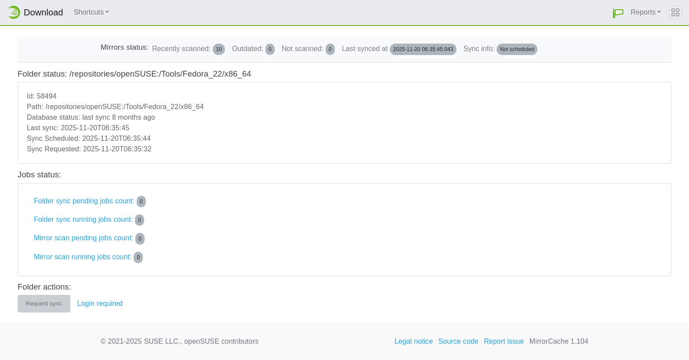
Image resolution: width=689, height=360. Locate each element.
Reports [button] (643, 12)
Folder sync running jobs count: (89, 220)
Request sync (44, 303)
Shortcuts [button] (89, 12)
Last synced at (399, 49)
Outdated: (253, 49)
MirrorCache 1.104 (558, 341)
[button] (618, 13)
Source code (459, 341)
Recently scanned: (188, 49)
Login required (100, 303)
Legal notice (414, 341)
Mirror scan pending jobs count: (89, 238)
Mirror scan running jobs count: (88, 257)
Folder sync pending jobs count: (90, 201)
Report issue (504, 341)
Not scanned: (308, 49)
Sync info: (500, 49)
